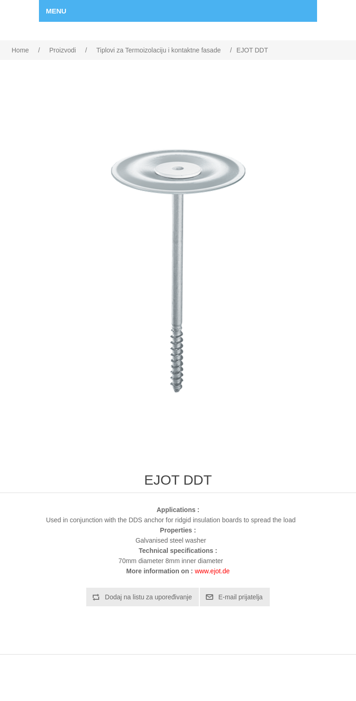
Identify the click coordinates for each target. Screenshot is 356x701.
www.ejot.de (212, 571)
